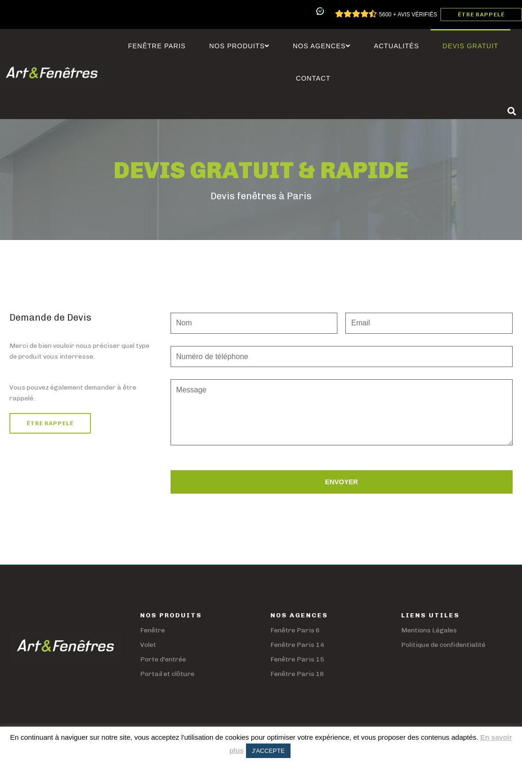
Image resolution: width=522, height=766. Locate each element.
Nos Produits (239, 46)
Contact (313, 78)
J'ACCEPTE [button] (268, 750)
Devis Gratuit (470, 46)
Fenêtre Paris (157, 46)
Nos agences (321, 46)
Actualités (396, 46)
